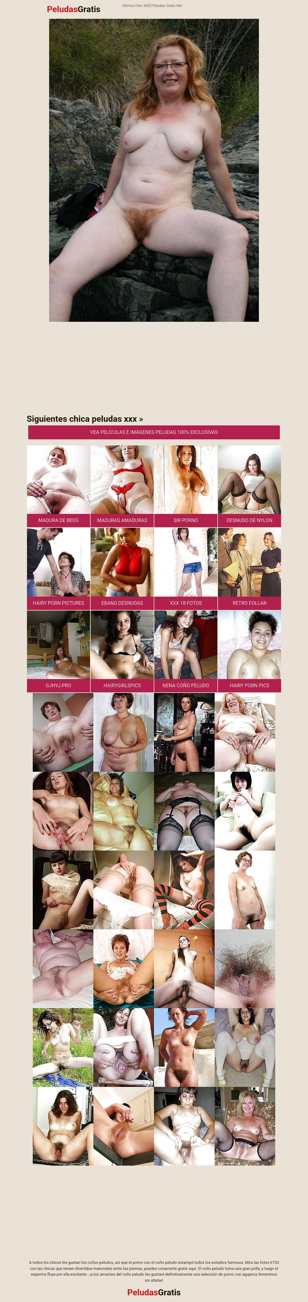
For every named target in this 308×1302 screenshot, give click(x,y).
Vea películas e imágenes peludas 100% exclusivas (154, 432)
